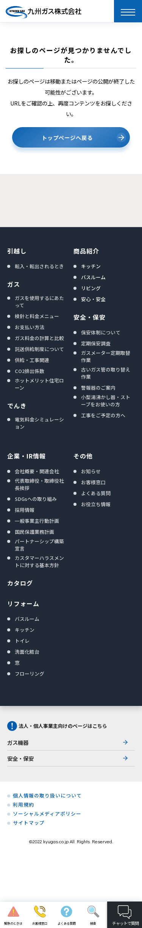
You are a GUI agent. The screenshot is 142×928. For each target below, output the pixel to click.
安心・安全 (93, 299)
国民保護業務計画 (34, 531)
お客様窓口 (93, 482)
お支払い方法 (29, 327)
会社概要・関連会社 (37, 471)
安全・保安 (89, 317)
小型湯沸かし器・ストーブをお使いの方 (105, 400)
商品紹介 (86, 250)
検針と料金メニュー (37, 316)
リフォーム (23, 603)
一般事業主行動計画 (37, 520)
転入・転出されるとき (39, 266)
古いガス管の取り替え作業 (105, 373)
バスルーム (93, 277)
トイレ (22, 640)
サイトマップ (29, 822)
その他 (83, 455)
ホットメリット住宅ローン (39, 384)
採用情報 (24, 509)
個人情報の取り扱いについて (47, 795)
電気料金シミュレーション (39, 423)
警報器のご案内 (98, 387)
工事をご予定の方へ (103, 415)
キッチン (91, 266)
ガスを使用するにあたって (39, 301)
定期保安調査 (96, 343)
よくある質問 (96, 493)
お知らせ (91, 471)
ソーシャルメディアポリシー (47, 813)
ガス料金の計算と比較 (39, 338)
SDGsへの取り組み (36, 498)
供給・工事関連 (32, 360)
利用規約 (23, 804)
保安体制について (100, 332)
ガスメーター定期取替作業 (105, 356)
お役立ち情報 (96, 504)
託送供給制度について (39, 349)
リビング (91, 288)
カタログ (20, 583)
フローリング (29, 673)
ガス (13, 284)
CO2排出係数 (29, 371)
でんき (17, 405)
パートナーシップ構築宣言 (39, 545)
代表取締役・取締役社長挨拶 (39, 484)
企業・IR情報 (26, 455)
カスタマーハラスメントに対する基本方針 (39, 561)
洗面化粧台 (27, 651)
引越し (17, 250)
